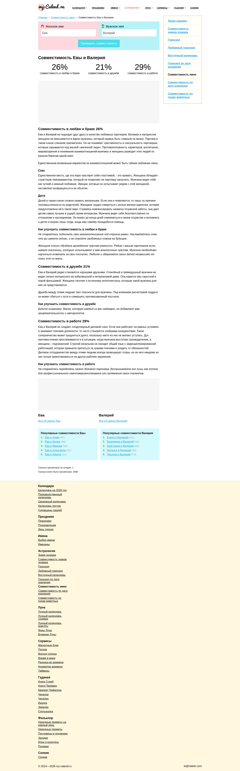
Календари (78, 8)
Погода (42, 649)
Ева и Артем (52, 441)
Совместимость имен (182, 74)
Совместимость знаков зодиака (52, 561)
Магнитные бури (48, 645)
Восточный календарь (183, 55)
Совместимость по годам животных (49, 599)
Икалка (42, 703)
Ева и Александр (55, 450)
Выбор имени (46, 540)
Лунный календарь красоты (50, 625)
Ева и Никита (53, 454)
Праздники (98, 8)
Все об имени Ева (49, 421)
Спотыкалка (45, 711)
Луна (148, 8)
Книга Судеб (46, 681)
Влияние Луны (47, 634)
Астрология (132, 8)
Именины (44, 544)
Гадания (179, 8)
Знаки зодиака (177, 20)
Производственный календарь (50, 496)
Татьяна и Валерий (118, 454)
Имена (114, 8)
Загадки (43, 738)
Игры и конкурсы (48, 742)
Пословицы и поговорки (53, 733)
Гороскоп (174, 39)
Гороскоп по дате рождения (48, 581)
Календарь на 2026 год (52, 490)
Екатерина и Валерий (120, 441)
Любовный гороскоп (181, 47)
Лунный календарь (50, 611)
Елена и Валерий (117, 437)
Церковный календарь (52, 501)
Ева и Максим (53, 446)
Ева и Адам (52, 437)
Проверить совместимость (99, 43)
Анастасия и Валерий (120, 446)
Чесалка (43, 698)
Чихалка (43, 694)
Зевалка (43, 707)
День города (45, 529)
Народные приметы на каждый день (52, 724)
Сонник (194, 8)
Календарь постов (49, 506)
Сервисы (162, 8)
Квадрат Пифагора (50, 690)
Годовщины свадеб (50, 510)
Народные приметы (50, 729)
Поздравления (47, 525)
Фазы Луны (45, 630)
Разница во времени (51, 662)
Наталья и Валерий (119, 450)
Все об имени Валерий (113, 421)
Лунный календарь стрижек (50, 617)
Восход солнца (47, 653)
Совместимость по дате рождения (53, 592)
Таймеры (43, 670)
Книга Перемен (47, 685)
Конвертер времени (50, 666)
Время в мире (46, 658)
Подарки (43, 746)
